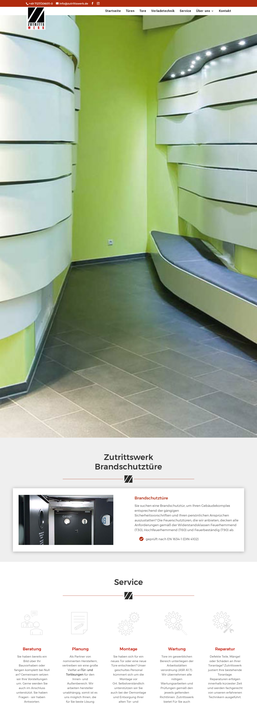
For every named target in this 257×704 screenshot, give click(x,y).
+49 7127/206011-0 (41, 3)
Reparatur (225, 649)
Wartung (177, 649)
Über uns (203, 11)
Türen (130, 11)
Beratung (32, 649)
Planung (80, 649)
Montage (128, 649)
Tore (142, 11)
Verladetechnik (163, 11)
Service (185, 11)
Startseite (113, 11)
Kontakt (225, 11)
